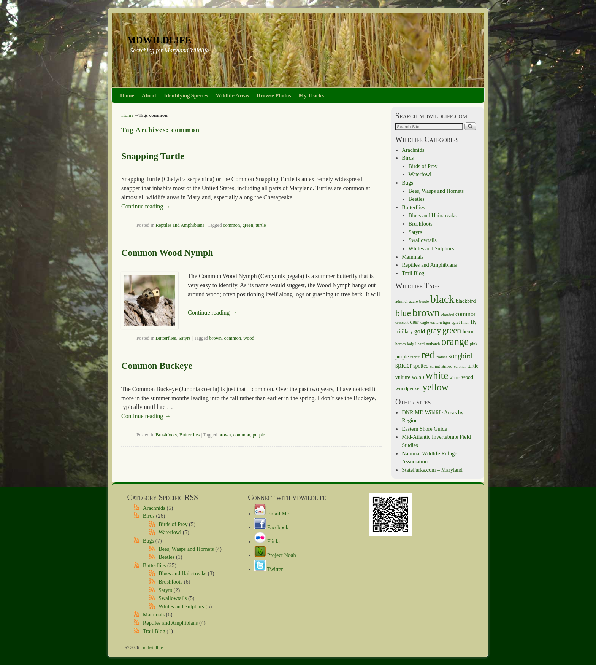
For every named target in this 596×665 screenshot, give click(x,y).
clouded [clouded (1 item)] (447, 315)
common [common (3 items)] (466, 314)
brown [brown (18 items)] (426, 312)
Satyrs (185, 338)
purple (259, 435)
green (248, 225)
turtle (260, 225)
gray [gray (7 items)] (433, 330)
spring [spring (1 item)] (435, 366)
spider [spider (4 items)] (403, 365)
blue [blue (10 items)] (403, 313)
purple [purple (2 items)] (402, 357)
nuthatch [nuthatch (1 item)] (433, 344)
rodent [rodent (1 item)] (442, 357)
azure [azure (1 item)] (413, 301)
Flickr (267, 541)
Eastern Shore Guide (424, 429)
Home (127, 95)
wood (249, 338)
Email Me (271, 514)
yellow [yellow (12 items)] (435, 387)
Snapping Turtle (152, 156)
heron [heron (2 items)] (469, 331)
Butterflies (165, 338)
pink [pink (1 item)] (473, 344)
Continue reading (146, 206)
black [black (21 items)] (442, 299)
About (149, 95)
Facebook (271, 527)
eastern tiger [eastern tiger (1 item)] (440, 322)
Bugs (407, 183)
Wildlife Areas (232, 95)
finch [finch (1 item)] (465, 322)
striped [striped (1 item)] (446, 366)
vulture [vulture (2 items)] (402, 377)
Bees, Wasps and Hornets (436, 191)
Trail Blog (413, 273)
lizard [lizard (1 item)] (420, 344)
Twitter (268, 569)
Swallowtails (423, 240)
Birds (408, 158)
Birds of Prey (423, 166)
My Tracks (311, 95)
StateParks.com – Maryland (432, 470)
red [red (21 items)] (428, 354)
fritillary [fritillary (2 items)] (404, 331)
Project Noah (275, 555)
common (231, 225)
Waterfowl (420, 174)
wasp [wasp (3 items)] (418, 377)
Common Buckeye (156, 366)
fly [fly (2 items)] (474, 322)
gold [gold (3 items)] (419, 331)
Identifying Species (186, 95)
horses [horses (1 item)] (400, 344)
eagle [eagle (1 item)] (424, 322)
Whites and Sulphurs (431, 248)
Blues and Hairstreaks (433, 215)
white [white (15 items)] (437, 375)
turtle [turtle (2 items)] (472, 366)
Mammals (413, 257)
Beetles (417, 199)
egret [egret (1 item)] (456, 322)
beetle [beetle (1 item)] (424, 301)
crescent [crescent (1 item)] (402, 322)
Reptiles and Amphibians (179, 225)
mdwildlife (159, 38)
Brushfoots (166, 435)
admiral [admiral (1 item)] (401, 301)
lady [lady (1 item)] (410, 344)
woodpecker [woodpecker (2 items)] (408, 388)
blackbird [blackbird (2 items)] (466, 301)
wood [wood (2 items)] (467, 377)
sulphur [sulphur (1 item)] (460, 366)
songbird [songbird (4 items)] (460, 356)
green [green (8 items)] (451, 330)
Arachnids (413, 150)
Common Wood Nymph (167, 253)
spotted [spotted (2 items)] (420, 366)
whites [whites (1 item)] (455, 377)
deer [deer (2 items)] (414, 322)
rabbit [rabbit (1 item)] (415, 357)
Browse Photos (274, 95)
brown (215, 338)
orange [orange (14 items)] (455, 341)
